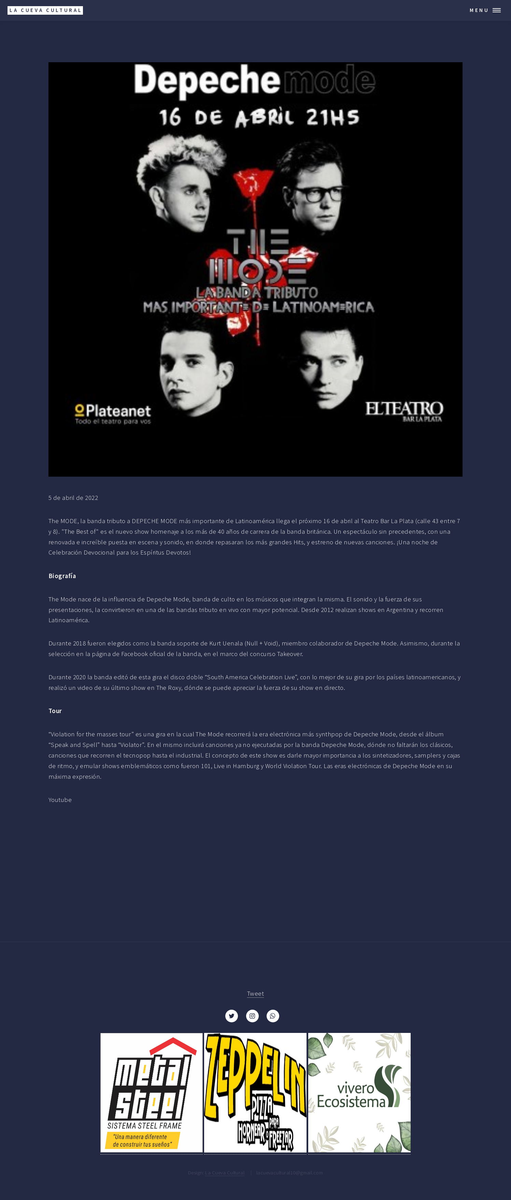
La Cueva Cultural (224, 1172)
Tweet (255, 993)
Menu (479, 10)
